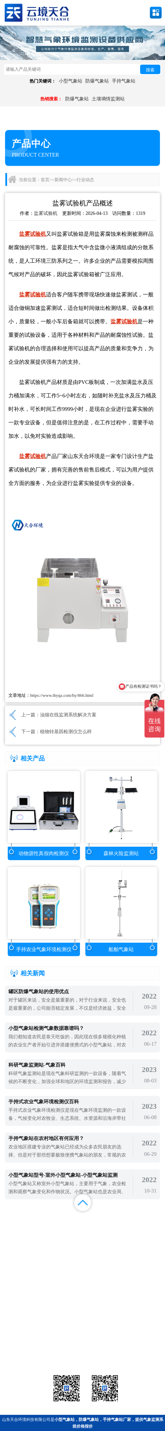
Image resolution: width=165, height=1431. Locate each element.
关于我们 (103, 1228)
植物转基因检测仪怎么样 (66, 731)
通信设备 (29, 1355)
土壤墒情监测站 (108, 98)
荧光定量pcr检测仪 (135, 1346)
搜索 (150, 69)
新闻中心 (63, 179)
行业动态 (85, 179)
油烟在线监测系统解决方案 (68, 714)
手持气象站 (123, 81)
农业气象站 (135, 1338)
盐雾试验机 (45, 213)
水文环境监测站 (29, 1346)
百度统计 (20, 1237)
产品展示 (62, 1220)
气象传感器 (82, 1338)
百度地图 (62, 1237)
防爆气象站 (97, 81)
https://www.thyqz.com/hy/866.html (61, 695)
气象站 (30, 1338)
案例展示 (20, 1228)
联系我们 (144, 1228)
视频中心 (62, 1228)
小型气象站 (70, 81)
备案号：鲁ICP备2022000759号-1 (34, 1316)
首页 (45, 179)
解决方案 (144, 1220)
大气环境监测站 (82, 1346)
